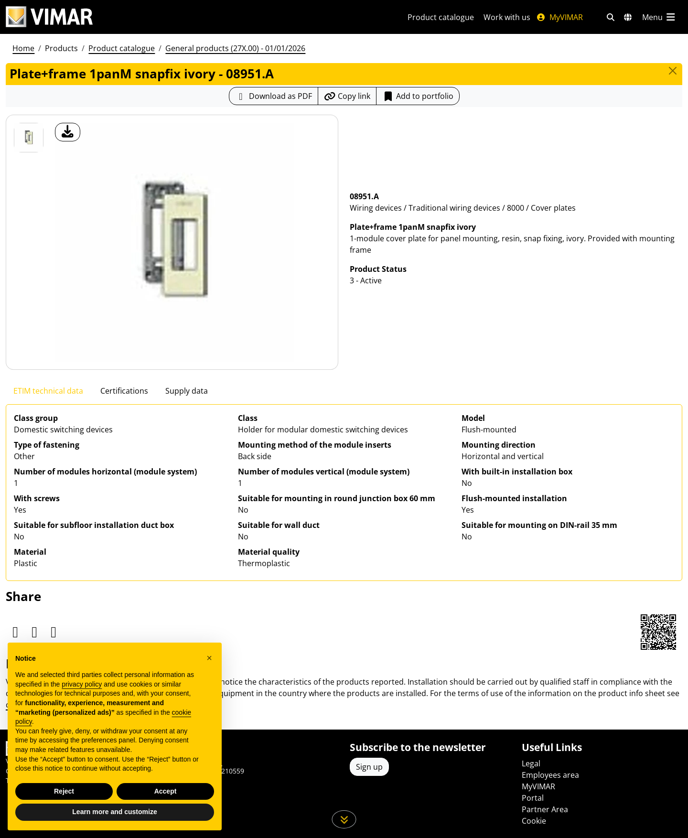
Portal (533, 798)
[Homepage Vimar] (49, 17)
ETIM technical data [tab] (48, 391)
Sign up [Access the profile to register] (369, 767)
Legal (531, 763)
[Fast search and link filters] (610, 17)
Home (23, 48)
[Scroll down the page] (344, 819)
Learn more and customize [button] (114, 812)
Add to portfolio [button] (417, 96)
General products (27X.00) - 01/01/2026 (235, 48)
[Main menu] (659, 17)
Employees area (550, 775)
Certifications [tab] (124, 391)
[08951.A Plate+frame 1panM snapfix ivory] (28, 137)
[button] (209, 658)
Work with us (507, 17)
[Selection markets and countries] (628, 17)
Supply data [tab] (186, 391)
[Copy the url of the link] (347, 96)
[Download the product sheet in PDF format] (273, 96)
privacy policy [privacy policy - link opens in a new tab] (82, 684)
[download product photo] (67, 132)
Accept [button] (165, 791)
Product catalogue (441, 17)
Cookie (534, 821)
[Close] (672, 70)
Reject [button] (64, 791)
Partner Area (545, 809)
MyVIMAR (559, 17)
